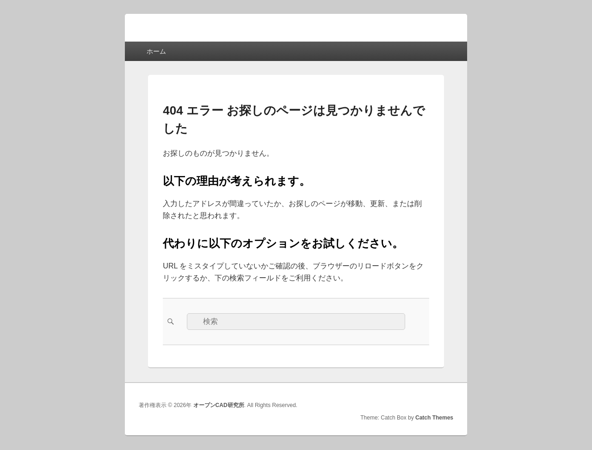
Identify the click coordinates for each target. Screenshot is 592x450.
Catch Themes (434, 417)
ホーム (156, 51)
